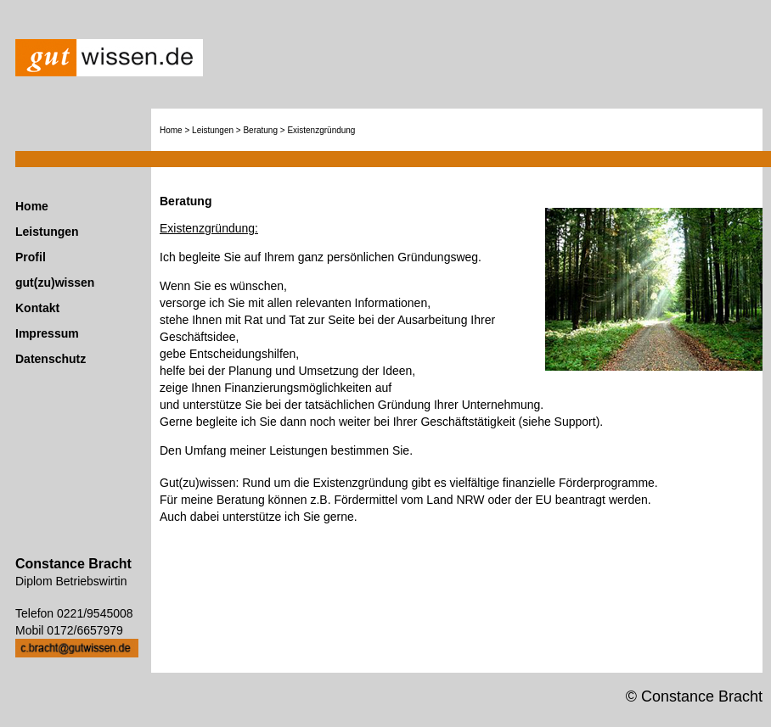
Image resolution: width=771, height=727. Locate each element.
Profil (30, 257)
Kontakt (37, 308)
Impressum (47, 333)
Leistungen (47, 231)
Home (31, 206)
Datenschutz (50, 359)
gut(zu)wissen (54, 282)
